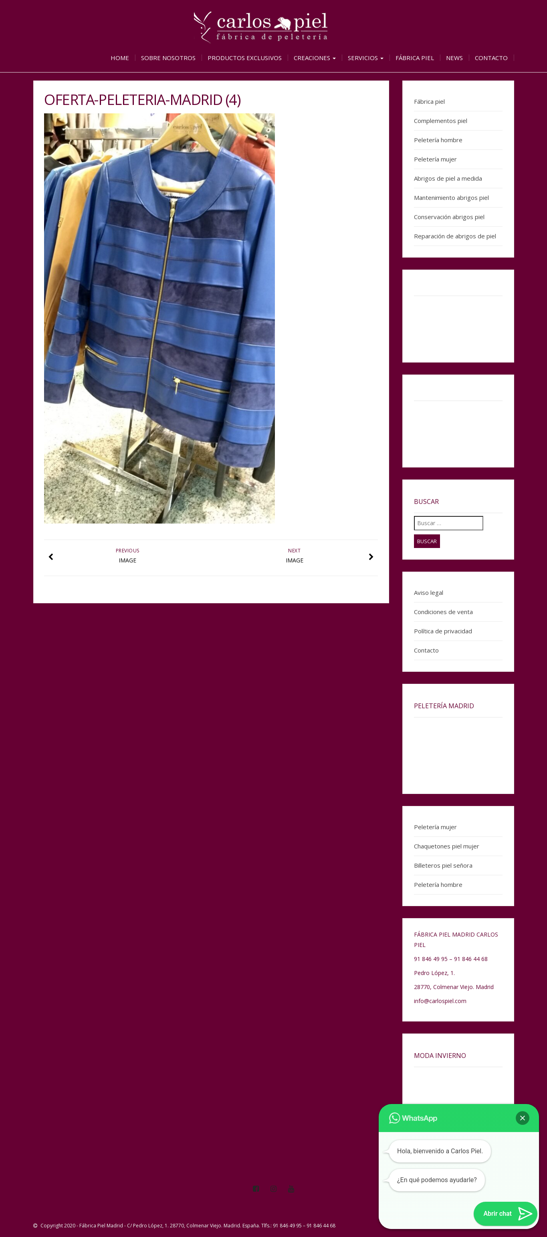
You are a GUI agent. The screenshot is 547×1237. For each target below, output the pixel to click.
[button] (522, 1118)
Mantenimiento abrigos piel (451, 197)
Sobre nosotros (168, 58)
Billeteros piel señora (443, 865)
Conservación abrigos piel (449, 217)
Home (120, 58)
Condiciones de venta (443, 612)
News (454, 58)
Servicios (366, 58)
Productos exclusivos (245, 58)
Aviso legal (428, 592)
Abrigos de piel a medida (448, 178)
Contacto (491, 58)
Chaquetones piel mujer (446, 846)
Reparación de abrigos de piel (455, 236)
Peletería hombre (438, 140)
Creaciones (315, 58)
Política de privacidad (443, 631)
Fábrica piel (415, 58)
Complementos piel (440, 121)
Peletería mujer (435, 159)
